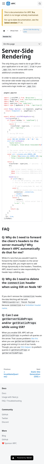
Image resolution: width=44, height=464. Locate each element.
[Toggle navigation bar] (3, 3)
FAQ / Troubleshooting (12, 401)
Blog (4, 435)
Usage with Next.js (10, 397)
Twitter (5, 418)
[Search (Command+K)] (39, 3)
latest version (10, 22)
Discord (5, 422)
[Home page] (4, 30)
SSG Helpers (26, 347)
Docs (4, 393)
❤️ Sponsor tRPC (9, 443)
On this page (9, 44)
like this (34, 338)
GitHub (5, 414)
